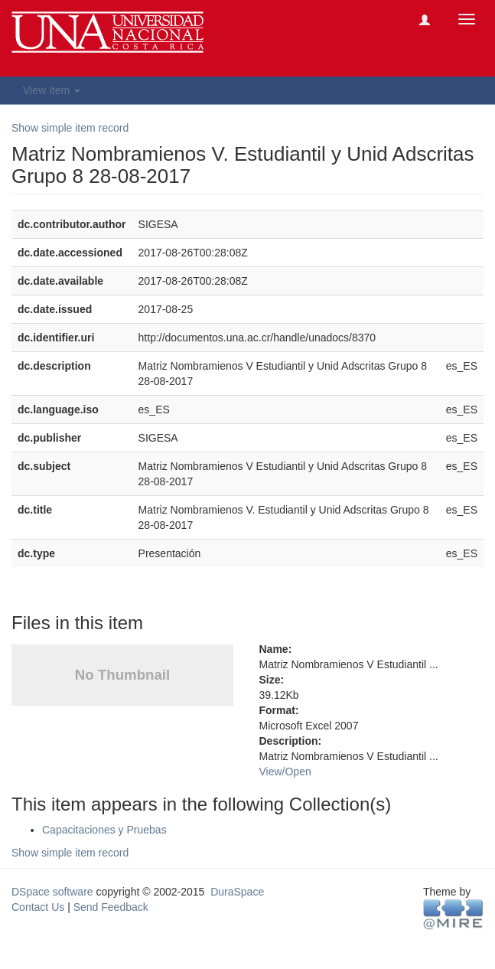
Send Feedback (110, 907)
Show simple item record (70, 128)
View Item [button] (51, 90)
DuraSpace (237, 892)
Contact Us (37, 907)
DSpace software (52, 892)
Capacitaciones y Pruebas (104, 830)
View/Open (285, 771)
